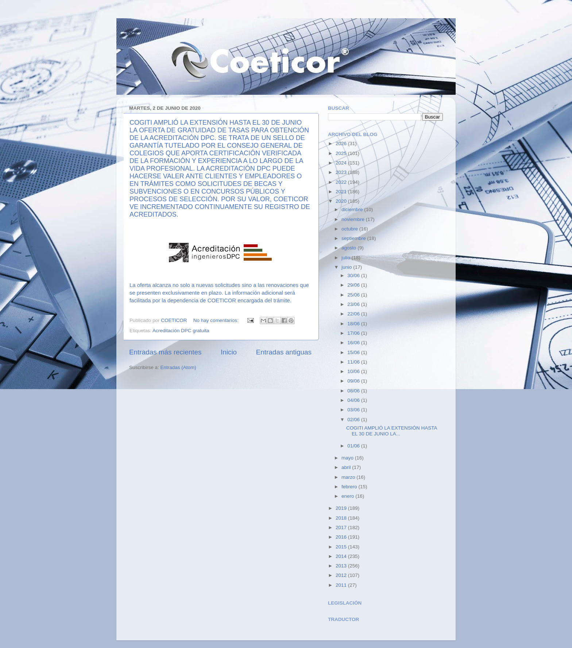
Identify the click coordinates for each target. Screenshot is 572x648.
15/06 (354, 352)
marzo (348, 477)
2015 (342, 547)
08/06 (354, 390)
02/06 (354, 419)
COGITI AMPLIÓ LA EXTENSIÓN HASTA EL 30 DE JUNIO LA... (391, 430)
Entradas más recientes (165, 352)
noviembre (353, 219)
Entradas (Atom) (178, 367)
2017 (342, 527)
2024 (342, 163)
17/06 (354, 333)
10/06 (354, 371)
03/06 (354, 409)
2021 (342, 191)
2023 (342, 172)
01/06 (354, 446)
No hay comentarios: (216, 320)
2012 (342, 575)
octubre (350, 229)
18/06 (354, 323)
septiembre (354, 238)
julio (346, 257)
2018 (342, 518)
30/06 (354, 275)
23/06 (354, 304)
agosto (349, 248)
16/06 (354, 342)
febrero (350, 486)
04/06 (354, 400)
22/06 (354, 314)
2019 (342, 508)
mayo (348, 458)
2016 (342, 537)
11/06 (354, 362)
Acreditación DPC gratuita (180, 330)
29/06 (354, 285)
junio (347, 267)
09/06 (354, 381)
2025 (342, 153)
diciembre (352, 209)
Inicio (229, 352)
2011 (342, 585)
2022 (342, 182)
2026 (342, 143)
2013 (342, 566)
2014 (342, 556)
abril (346, 467)
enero (348, 496)
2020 (342, 201)
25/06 (354, 295)
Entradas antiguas (284, 352)
